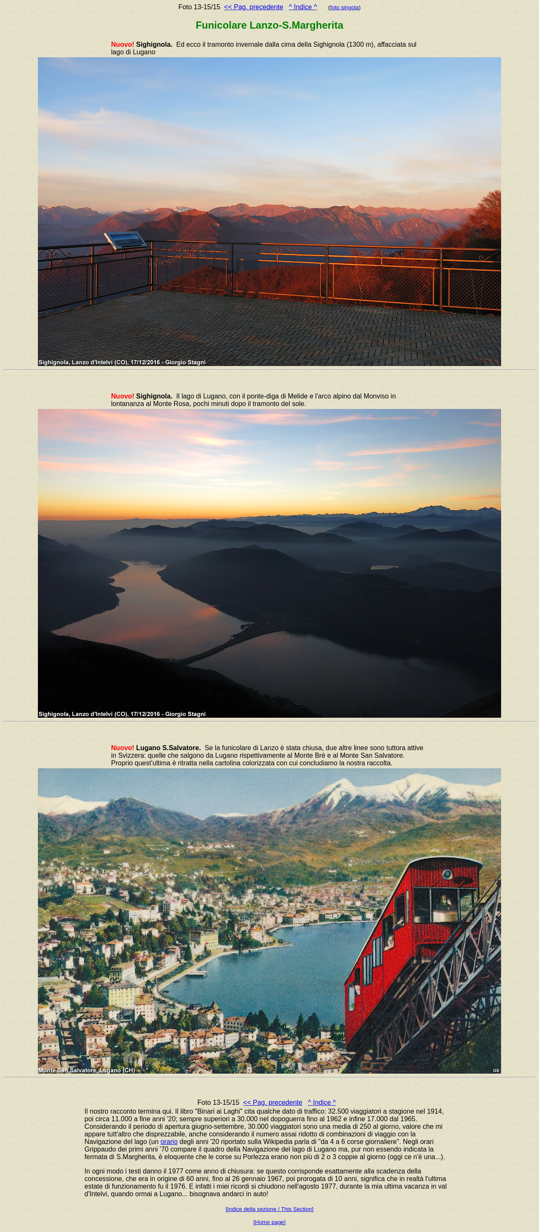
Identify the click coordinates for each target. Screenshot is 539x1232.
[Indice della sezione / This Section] (270, 1209)
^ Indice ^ (303, 7)
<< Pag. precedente (253, 7)
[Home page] (269, 1222)
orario (169, 1141)
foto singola (344, 7)
